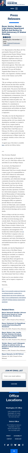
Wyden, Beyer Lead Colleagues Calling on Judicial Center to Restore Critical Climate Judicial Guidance (13, 345)
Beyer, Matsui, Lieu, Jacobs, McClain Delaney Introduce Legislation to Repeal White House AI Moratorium (12, 335)
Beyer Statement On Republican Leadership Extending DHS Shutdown (13, 324)
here (3, 145)
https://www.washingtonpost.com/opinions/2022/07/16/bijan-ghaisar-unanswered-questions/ (14, 300)
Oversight (6, 45)
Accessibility (18, 435)
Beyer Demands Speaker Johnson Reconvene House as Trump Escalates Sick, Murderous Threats (14, 315)
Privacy (8, 435)
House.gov (18, 439)
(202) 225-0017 (15, 417)
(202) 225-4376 (16, 415)
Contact (9, 439)
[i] (23, 231)
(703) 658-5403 (16, 428)
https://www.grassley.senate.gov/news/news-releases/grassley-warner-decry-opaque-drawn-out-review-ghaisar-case (13, 293)
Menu (14, 9)
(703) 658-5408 (15, 430)
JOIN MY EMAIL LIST (14, 370)
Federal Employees (13, 43)
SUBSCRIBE (14, 384)
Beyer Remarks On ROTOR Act (13, 354)
